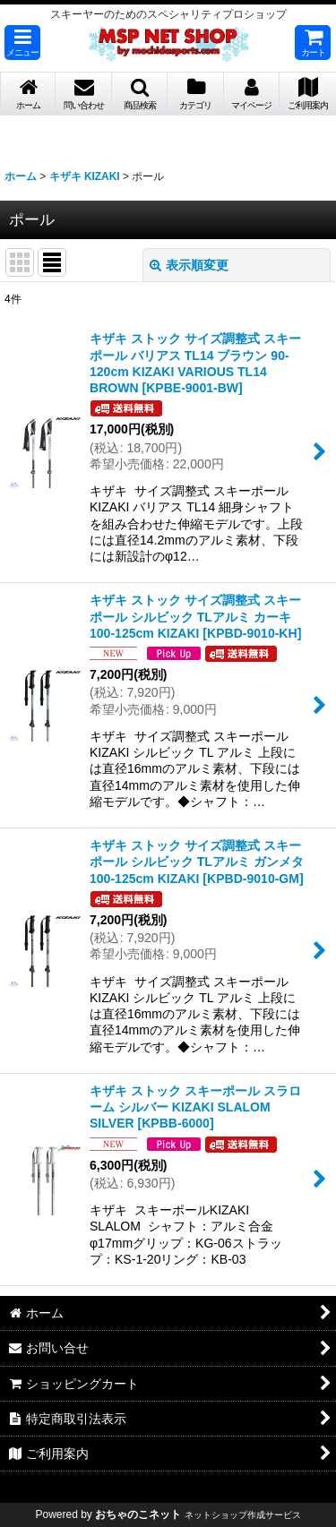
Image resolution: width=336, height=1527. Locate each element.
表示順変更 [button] (189, 265)
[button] (22, 42)
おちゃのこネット (138, 1514)
